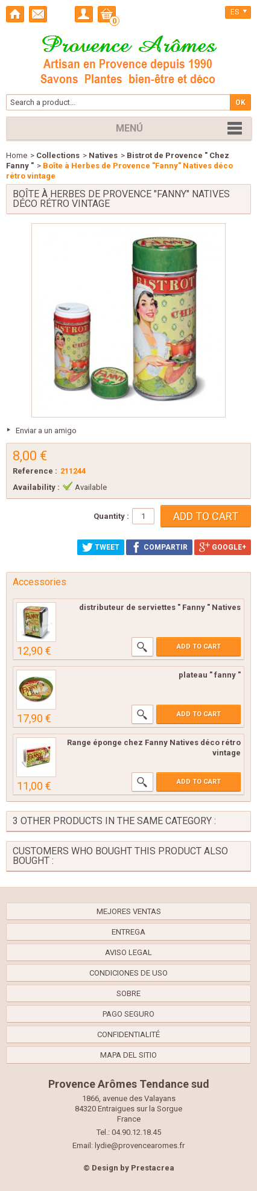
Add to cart (199, 646)
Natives (103, 155)
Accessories (39, 582)
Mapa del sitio (128, 1054)
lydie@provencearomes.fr (140, 1145)
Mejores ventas (129, 911)
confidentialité (128, 1034)
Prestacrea (152, 1167)
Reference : (35, 470)
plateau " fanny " (210, 674)
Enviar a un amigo (46, 430)
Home (16, 155)
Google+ (222, 547)
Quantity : (111, 516)
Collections (58, 155)
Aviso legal (128, 952)
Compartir (159, 547)
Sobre (128, 993)
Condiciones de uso (128, 972)
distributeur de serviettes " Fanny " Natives (160, 607)
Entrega (128, 931)
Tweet (100, 547)
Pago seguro (128, 1013)
